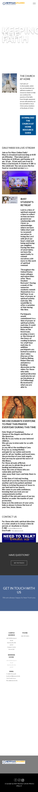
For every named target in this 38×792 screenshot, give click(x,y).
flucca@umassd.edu (17, 530)
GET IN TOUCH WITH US (19, 590)
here (26, 168)
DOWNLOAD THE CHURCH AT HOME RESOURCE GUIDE (28, 125)
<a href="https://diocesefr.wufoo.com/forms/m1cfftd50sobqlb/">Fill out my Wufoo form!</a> (19, 716)
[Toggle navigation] (34, 3)
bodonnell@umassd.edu (15, 528)
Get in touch (19, 563)
